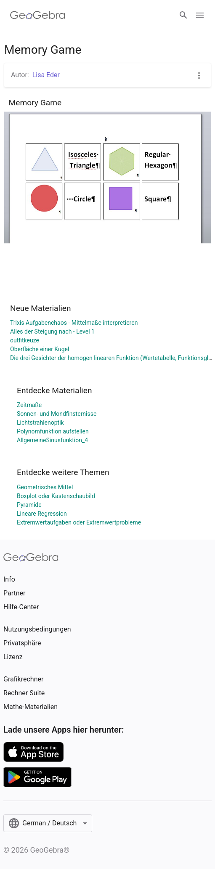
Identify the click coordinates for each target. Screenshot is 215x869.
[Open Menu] (200, 15)
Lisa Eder (46, 75)
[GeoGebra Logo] (37, 15)
